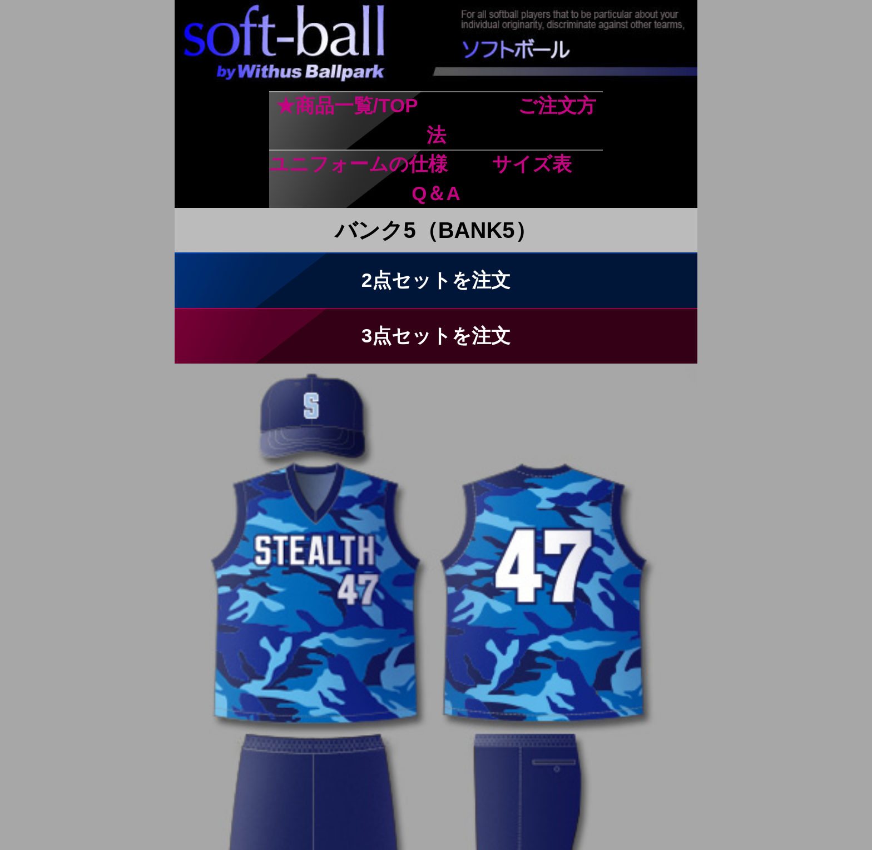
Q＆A (436, 193)
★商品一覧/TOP (347, 105)
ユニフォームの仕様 (358, 164)
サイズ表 (532, 164)
